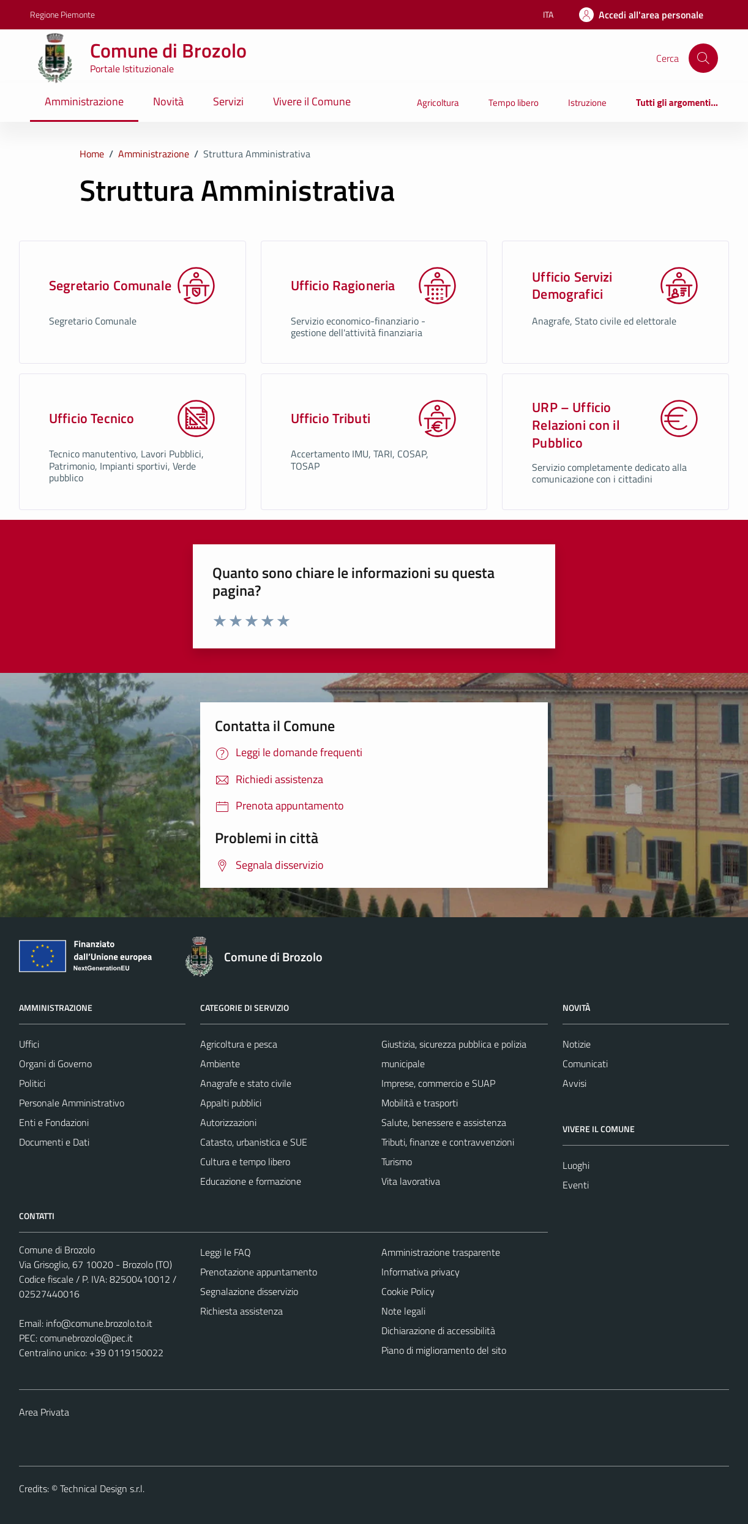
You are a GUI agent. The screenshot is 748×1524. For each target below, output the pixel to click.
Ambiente (220, 1063)
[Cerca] (703, 58)
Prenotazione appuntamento (258, 1271)
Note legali (403, 1311)
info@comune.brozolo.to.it (99, 1323)
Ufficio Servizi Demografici (572, 286)
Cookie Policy (408, 1291)
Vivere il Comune (312, 101)
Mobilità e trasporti (419, 1102)
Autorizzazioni (228, 1122)
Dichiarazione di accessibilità (438, 1330)
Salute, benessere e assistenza (443, 1122)
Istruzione (587, 103)
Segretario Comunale (110, 286)
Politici (32, 1083)
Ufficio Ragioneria (343, 286)
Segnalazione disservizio (249, 1291)
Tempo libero (513, 103)
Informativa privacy (420, 1271)
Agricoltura (438, 103)
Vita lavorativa (410, 1181)
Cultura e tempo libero (245, 1161)
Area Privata (44, 1412)
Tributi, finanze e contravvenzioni (447, 1142)
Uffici (29, 1044)
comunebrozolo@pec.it (86, 1338)
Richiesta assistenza (241, 1311)
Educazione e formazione (250, 1181)
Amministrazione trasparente (440, 1252)
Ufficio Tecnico (91, 418)
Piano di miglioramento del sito (443, 1350)
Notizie (577, 1044)
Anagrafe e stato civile (245, 1083)
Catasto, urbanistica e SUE (253, 1142)
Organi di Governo (55, 1063)
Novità (168, 101)
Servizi (228, 101)
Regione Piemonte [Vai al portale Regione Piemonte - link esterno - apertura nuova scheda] (62, 14)
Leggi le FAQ (225, 1252)
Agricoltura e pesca (238, 1044)
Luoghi (576, 1165)
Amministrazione (84, 101)
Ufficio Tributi (330, 418)
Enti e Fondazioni (54, 1122)
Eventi (576, 1184)
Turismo (396, 1161)
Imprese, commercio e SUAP (438, 1083)
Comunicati (585, 1063)
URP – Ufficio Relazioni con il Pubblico (575, 425)
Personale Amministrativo (71, 1102)
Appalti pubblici (230, 1102)
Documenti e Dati (54, 1142)
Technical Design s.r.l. (102, 1488)
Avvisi (574, 1083)
